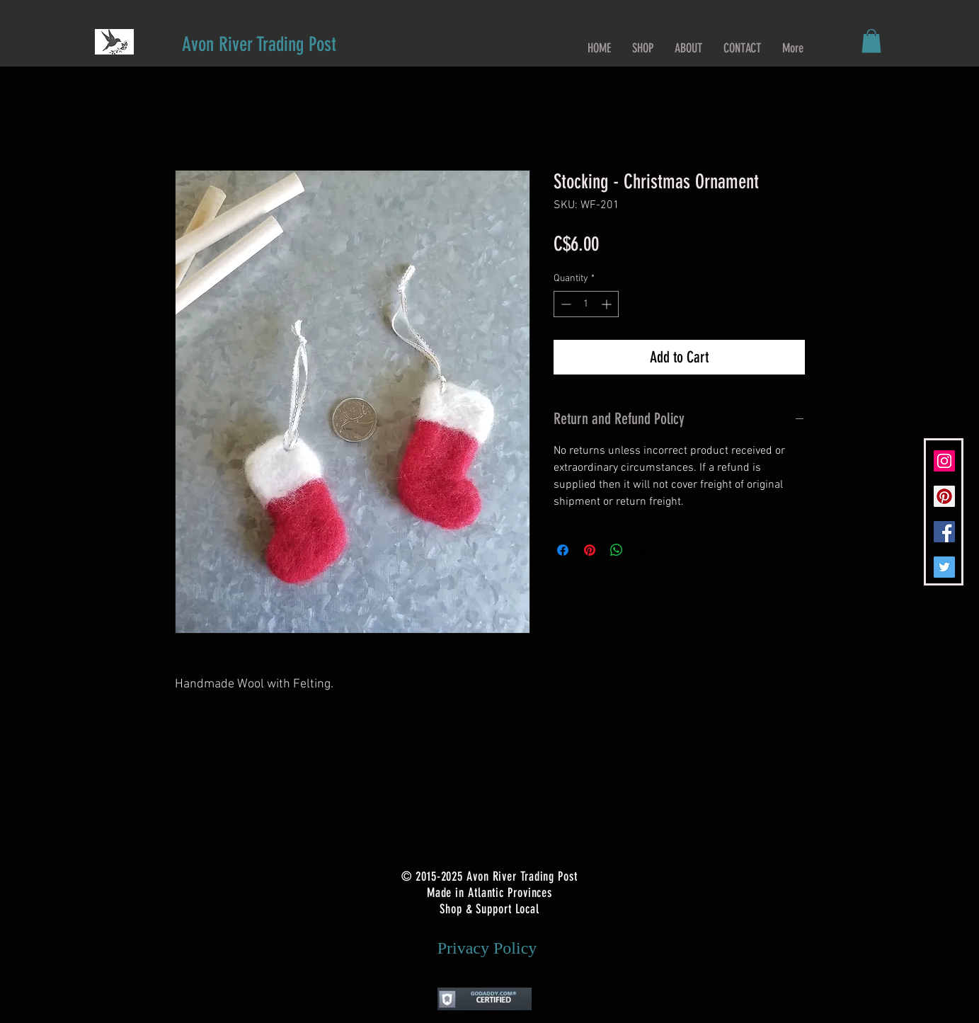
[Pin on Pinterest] (589, 550)
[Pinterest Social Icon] (944, 496)
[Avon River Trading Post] (259, 44)
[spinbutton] (586, 304)
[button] (871, 40)
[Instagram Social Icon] (944, 461)
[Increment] (608, 304)
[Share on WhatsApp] (616, 550)
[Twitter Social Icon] (944, 567)
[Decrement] (564, 304)
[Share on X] (643, 550)
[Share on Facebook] (562, 550)
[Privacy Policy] (487, 948)
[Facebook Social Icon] (944, 531)
